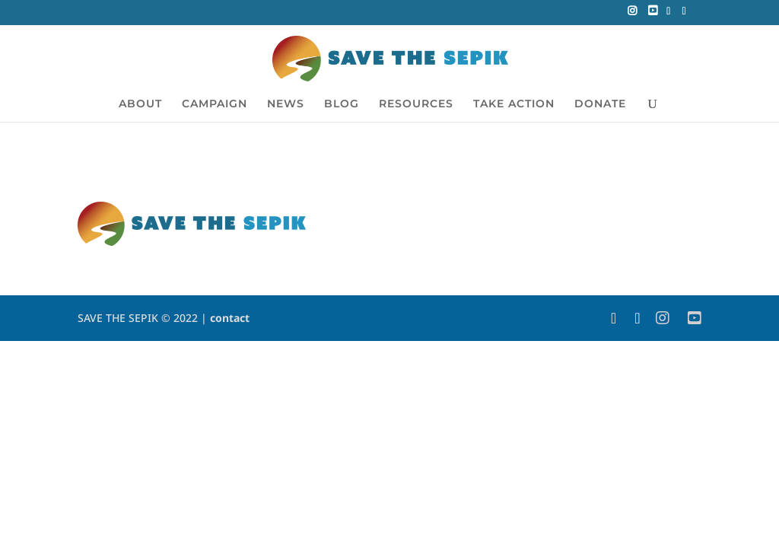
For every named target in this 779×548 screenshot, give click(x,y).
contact (230, 318)
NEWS (285, 104)
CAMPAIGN (214, 104)
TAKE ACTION (514, 104)
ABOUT (140, 104)
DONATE (600, 104)
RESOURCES (416, 104)
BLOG (341, 104)
